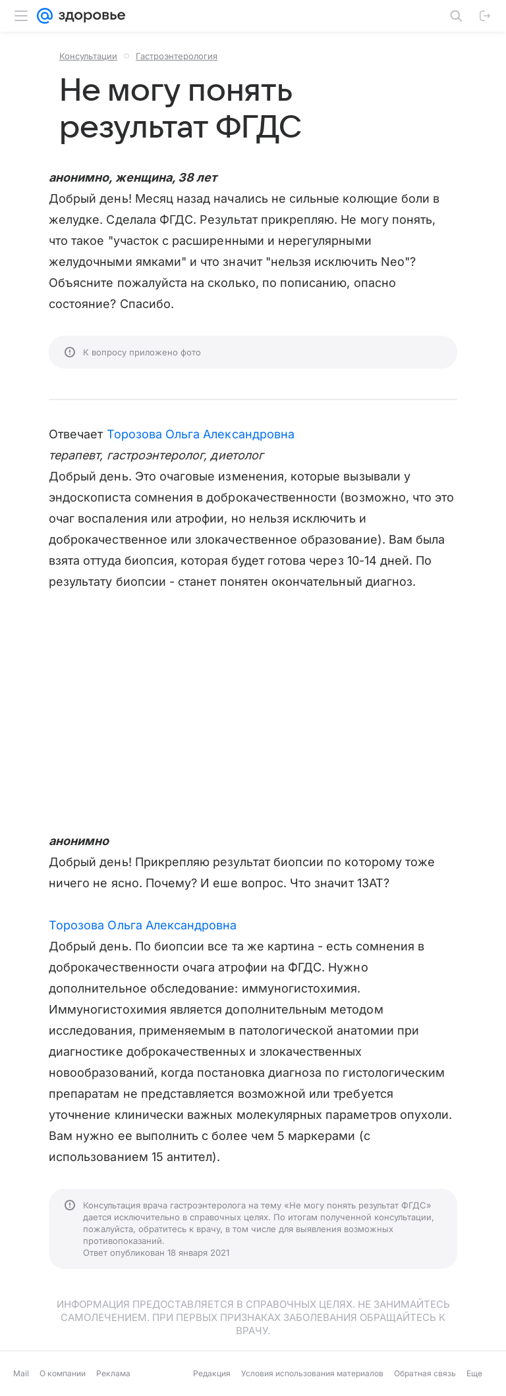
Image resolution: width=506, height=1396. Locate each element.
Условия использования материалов (312, 1373)
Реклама (113, 1373)
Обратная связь (425, 1373)
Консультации (88, 56)
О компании (63, 1373)
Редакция (212, 1373)
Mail (21, 1373)
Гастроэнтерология (176, 56)
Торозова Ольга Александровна (201, 434)
